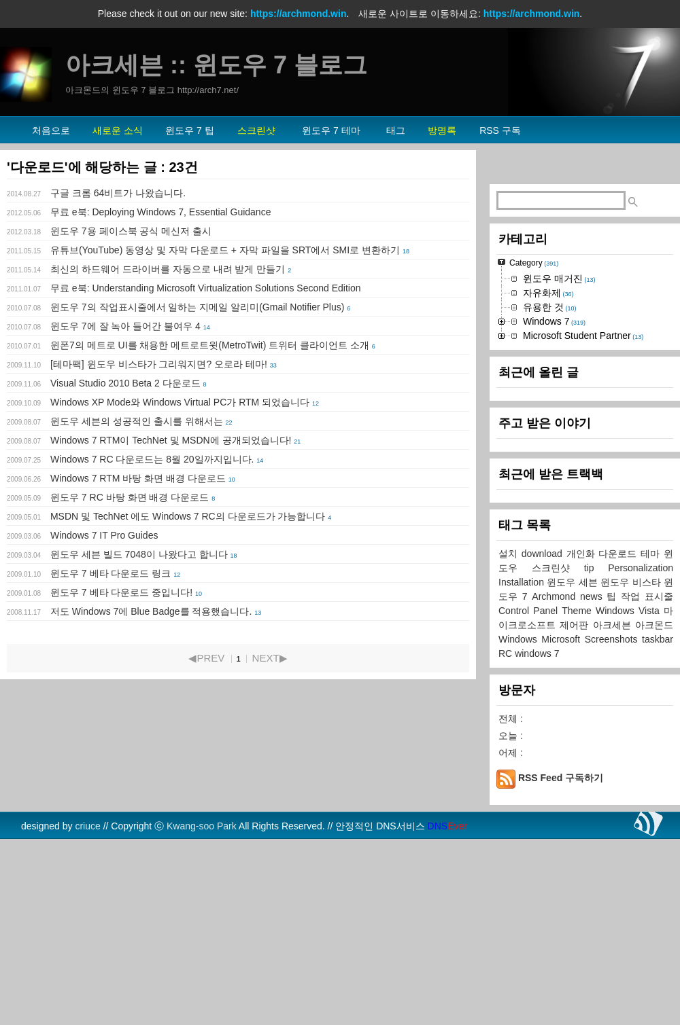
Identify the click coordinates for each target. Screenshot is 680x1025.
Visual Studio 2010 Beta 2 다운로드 (125, 383)
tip (596, 737)
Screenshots (613, 809)
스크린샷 (558, 737)
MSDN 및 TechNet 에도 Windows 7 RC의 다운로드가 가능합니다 (188, 516)
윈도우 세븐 (573, 752)
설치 (510, 723)
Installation (522, 752)
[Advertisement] (585, 255)
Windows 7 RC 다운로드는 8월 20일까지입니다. (152, 459)
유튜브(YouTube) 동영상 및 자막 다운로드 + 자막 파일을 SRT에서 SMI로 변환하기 (225, 250)
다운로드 (619, 723)
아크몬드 (654, 794)
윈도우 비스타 (632, 752)
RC (506, 823)
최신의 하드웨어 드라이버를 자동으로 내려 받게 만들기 (167, 269)
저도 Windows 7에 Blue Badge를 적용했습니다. (151, 611)
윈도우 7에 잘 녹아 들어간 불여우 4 (125, 326)
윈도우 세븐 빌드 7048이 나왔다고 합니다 (139, 554)
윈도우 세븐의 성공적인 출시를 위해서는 (136, 421)
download (544, 723)
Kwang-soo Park (202, 995)
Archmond (556, 766)
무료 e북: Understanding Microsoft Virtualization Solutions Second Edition (205, 288)
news (593, 766)
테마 (652, 723)
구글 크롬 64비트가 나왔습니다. (118, 192)
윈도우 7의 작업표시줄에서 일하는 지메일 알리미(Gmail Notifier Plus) (197, 307)
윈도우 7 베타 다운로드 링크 (110, 573)
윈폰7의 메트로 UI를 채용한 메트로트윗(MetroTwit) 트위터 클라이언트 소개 (209, 345)
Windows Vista (630, 780)
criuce (87, 995)
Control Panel (530, 780)
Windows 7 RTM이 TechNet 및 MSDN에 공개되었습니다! (170, 440)
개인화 (582, 723)
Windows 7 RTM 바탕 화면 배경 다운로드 (138, 478)
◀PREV (206, 658)
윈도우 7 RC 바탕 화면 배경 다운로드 (129, 497)
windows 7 (537, 823)
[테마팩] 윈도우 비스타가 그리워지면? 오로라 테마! (158, 364)
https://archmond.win (298, 13)
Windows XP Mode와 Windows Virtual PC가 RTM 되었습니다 (179, 402)
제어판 (576, 794)
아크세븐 (614, 794)
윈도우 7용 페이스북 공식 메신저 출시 (130, 231)
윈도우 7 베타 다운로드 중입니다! (121, 592)
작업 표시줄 (647, 766)
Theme (579, 780)
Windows (519, 809)
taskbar (657, 809)
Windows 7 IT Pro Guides (104, 535)
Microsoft (562, 809)
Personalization (640, 737)
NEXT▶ (270, 658)
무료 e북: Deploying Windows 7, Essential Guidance (160, 211)
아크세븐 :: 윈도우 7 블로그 (216, 65)
